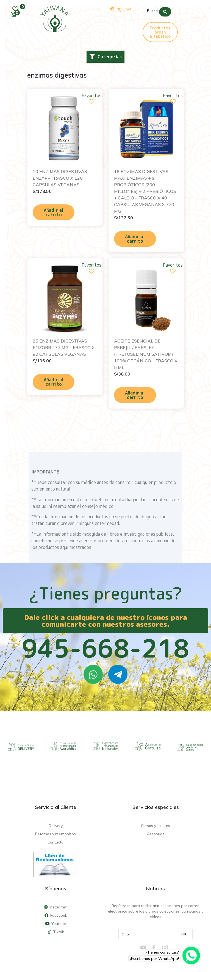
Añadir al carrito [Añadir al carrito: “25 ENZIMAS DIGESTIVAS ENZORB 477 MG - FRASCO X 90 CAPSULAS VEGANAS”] (53, 381)
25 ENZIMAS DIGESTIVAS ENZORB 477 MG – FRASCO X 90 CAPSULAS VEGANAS (64, 347)
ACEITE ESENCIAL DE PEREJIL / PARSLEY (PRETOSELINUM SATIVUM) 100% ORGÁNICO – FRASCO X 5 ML (145, 353)
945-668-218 (105, 647)
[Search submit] (165, 10)
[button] (105, 56)
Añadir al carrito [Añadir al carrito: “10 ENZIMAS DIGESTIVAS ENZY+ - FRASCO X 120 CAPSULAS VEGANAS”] (53, 212)
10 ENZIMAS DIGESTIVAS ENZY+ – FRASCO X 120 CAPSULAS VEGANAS (60, 177)
